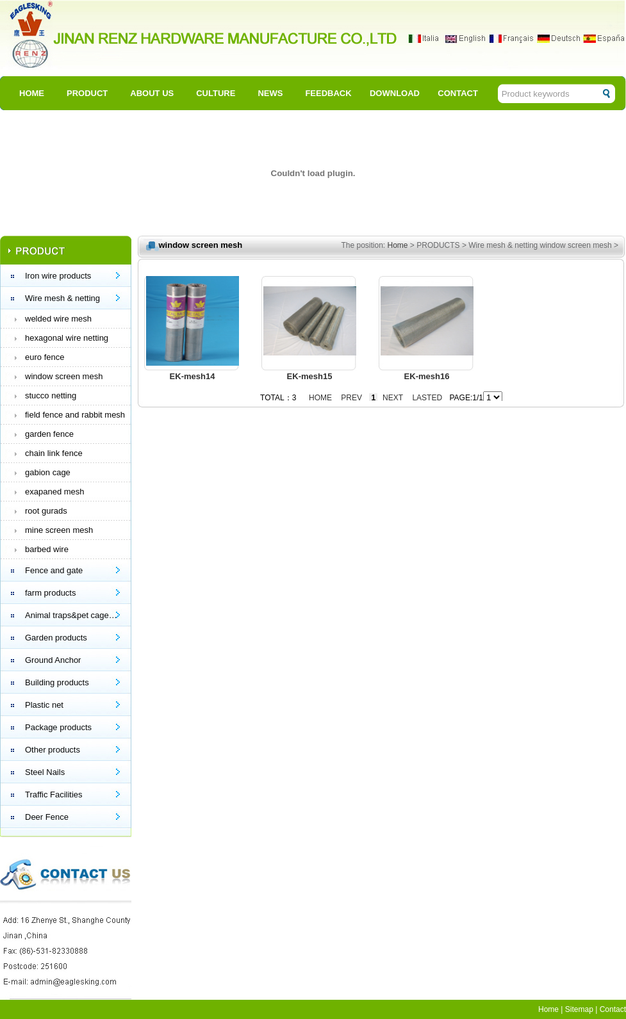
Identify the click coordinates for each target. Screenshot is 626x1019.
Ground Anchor (53, 660)
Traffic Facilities (54, 794)
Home (398, 245)
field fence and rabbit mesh (75, 415)
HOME (31, 93)
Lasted (427, 397)
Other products (52, 749)
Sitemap (579, 1009)
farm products (50, 593)
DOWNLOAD (395, 93)
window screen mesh (64, 376)
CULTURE (215, 93)
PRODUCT (87, 93)
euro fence (44, 357)
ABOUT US (152, 93)
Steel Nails (45, 772)
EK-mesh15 (310, 376)
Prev (351, 397)
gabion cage (47, 472)
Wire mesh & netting (62, 298)
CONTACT (458, 93)
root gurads (46, 511)
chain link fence (54, 453)
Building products (57, 682)
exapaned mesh (55, 491)
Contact (613, 1009)
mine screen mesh (59, 530)
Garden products (56, 637)
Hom (546, 1009)
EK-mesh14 (192, 376)
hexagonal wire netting (66, 338)
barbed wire (47, 549)
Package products (58, 727)
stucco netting (50, 395)
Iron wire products (58, 276)
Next (393, 397)
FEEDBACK (328, 93)
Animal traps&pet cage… (71, 615)
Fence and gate (54, 570)
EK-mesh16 (427, 376)
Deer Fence (47, 817)
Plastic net (44, 705)
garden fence (49, 434)
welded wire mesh (58, 318)
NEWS (270, 93)
